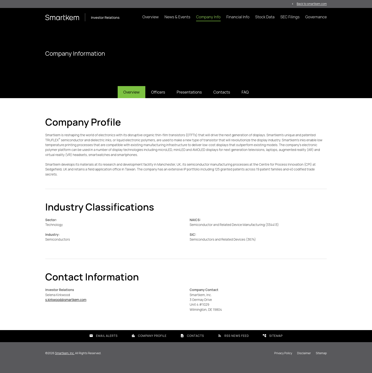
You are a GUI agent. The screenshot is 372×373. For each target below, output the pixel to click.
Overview (150, 17)
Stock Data (265, 17)
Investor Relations (105, 17)
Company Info (208, 17)
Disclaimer (304, 361)
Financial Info (238, 17)
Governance (316, 17)
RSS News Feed (233, 344)
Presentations (189, 98)
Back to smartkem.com (312, 4)
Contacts (221, 98)
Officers (158, 98)
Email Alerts (103, 344)
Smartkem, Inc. (65, 362)
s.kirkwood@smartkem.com (66, 308)
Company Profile (149, 344)
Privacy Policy (283, 361)
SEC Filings (290, 17)
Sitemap (273, 344)
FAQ (245, 98)
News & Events (177, 17)
